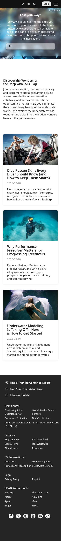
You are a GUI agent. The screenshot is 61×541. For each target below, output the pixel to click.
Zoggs (8, 505)
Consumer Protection (16, 418)
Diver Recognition (41, 461)
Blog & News (11, 443)
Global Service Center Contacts (43, 412)
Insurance (37, 448)
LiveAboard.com (40, 492)
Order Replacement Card (45, 422)
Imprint (36, 479)
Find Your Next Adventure (24, 389)
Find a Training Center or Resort (28, 383)
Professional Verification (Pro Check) (18, 424)
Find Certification (41, 418)
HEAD (35, 505)
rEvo (34, 501)
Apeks (8, 501)
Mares (8, 496)
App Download (40, 439)
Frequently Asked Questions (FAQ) (14, 412)
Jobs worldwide (17, 395)
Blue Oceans (11, 448)
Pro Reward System (42, 465)
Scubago (9, 492)
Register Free (12, 439)
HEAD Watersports (16, 488)
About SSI (10, 461)
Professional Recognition (18, 465)
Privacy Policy (12, 479)
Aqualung (37, 496)
